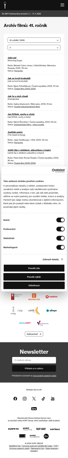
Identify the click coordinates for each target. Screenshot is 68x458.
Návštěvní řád (14, 446)
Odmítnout (34, 285)
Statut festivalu (51, 448)
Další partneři (32, 334)
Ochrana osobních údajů (19, 448)
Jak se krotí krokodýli (19, 78)
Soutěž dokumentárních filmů (27, 106)
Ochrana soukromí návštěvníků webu (37, 446)
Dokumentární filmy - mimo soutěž (29, 124)
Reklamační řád (37, 448)
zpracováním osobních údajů (44, 376)
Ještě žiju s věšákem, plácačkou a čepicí (29, 150)
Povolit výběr (34, 276)
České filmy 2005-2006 (25, 89)
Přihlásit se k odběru (34, 368)
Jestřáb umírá (15, 132)
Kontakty (34, 451)
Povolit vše (34, 268)
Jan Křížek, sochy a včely (21, 114)
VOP (56, 446)
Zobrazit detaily (51, 259)
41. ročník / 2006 (17, 40)
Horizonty (18, 71)
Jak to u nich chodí (18, 96)
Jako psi (12, 57)
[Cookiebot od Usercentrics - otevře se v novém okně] (52, 171)
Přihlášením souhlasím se (34, 376)
